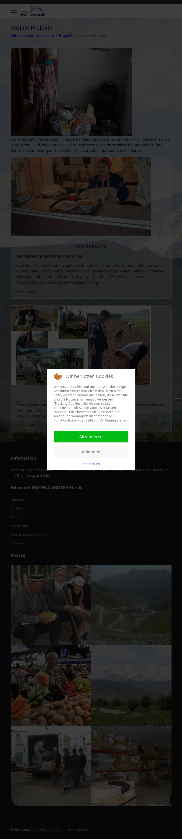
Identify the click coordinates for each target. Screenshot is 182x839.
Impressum (91, 464)
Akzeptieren (91, 436)
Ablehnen (91, 452)
